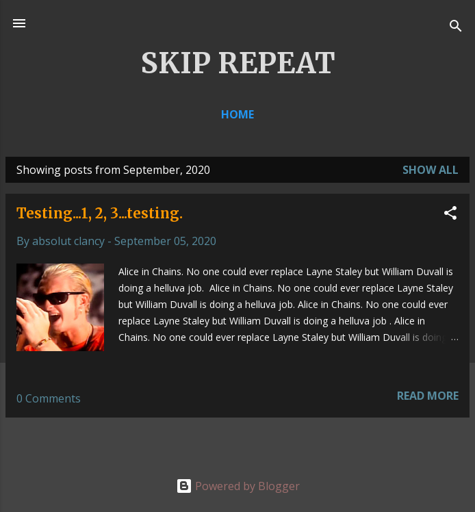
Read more (428, 395)
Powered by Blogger (238, 486)
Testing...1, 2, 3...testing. (99, 213)
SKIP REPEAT (237, 63)
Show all (430, 169)
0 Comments (48, 398)
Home (237, 114)
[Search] (456, 28)
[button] (450, 215)
